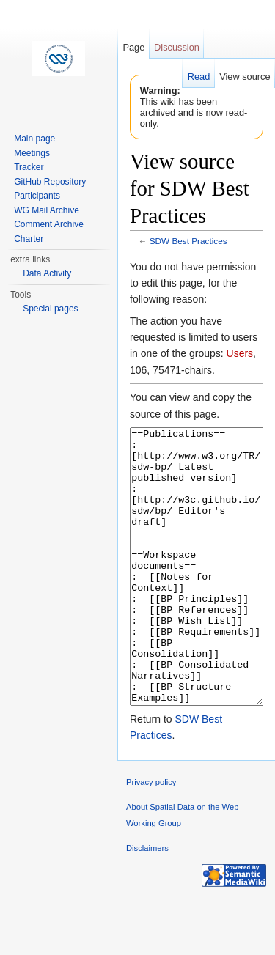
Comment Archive (49, 224)
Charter (28, 239)
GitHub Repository (50, 182)
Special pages (50, 308)
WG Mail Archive (46, 210)
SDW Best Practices (188, 241)
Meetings (32, 153)
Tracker (28, 167)
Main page (34, 138)
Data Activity (47, 273)
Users (240, 353)
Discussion (176, 47)
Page (133, 47)
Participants (37, 196)
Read (199, 76)
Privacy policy (151, 837)
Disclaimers (147, 903)
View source (244, 76)
